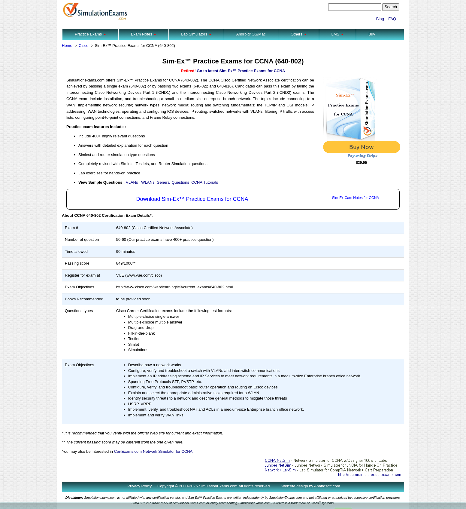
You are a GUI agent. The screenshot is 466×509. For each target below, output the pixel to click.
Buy (371, 34)
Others (299, 34)
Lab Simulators (196, 34)
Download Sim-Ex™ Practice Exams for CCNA (192, 199)
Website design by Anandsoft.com (310, 486)
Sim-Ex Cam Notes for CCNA (355, 198)
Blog (380, 19)
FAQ (392, 19)
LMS (337, 34)
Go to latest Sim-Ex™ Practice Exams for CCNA (241, 71)
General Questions (173, 182)
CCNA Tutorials (204, 182)
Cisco (84, 45)
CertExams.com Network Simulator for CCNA (153, 451)
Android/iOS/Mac (251, 34)
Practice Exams (90, 34)
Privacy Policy (139, 486)
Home (67, 45)
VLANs (132, 182)
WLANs (147, 182)
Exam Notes (143, 34)
